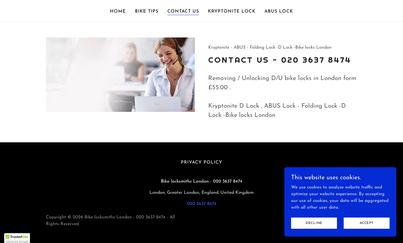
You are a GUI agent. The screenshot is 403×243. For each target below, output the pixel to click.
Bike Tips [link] (146, 11)
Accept (367, 230)
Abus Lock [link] (278, 11)
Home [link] (118, 11)
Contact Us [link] (183, 11)
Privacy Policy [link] (201, 162)
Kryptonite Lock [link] (232, 11)
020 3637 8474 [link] (201, 204)
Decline (314, 230)
